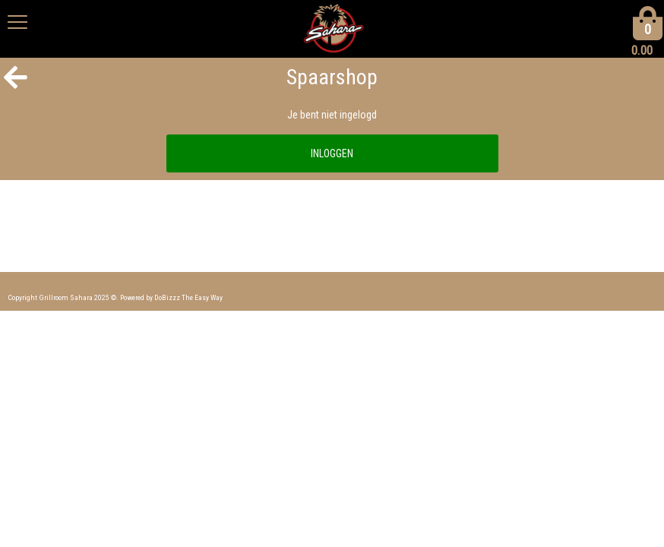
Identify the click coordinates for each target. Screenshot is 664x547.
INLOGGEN (332, 153)
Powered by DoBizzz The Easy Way (171, 297)
